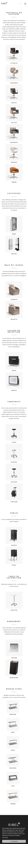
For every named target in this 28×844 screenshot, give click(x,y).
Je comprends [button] (14, 841)
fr (21, 3)
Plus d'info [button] (5, 837)
